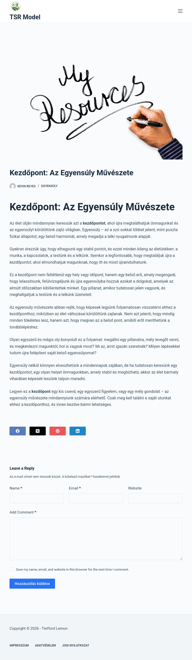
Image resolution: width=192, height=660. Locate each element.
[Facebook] (18, 431)
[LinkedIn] (78, 431)
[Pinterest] (58, 431)
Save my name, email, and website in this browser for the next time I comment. (72, 569)
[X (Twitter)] (38, 431)
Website (135, 488)
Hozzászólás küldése (32, 583)
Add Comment (23, 512)
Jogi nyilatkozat (75, 645)
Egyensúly (49, 186)
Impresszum (19, 645)
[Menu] (180, 11)
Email (75, 488)
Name (16, 488)
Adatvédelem (45, 645)
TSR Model (25, 17)
